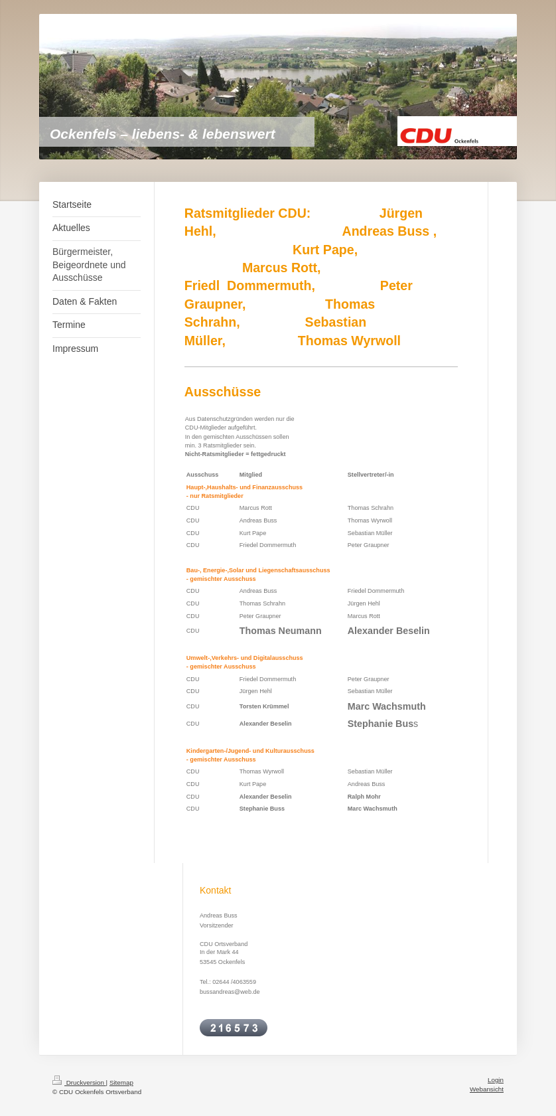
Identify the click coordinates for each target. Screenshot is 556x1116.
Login (496, 1079)
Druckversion (79, 1082)
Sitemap (121, 1082)
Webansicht (487, 1089)
